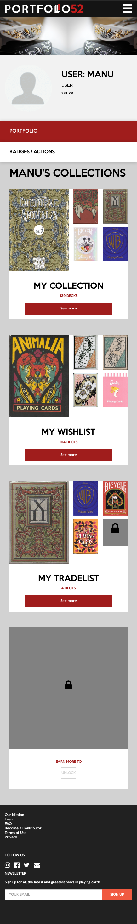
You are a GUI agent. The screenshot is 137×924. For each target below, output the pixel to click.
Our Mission (14, 815)
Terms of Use (15, 833)
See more (68, 308)
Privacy (11, 837)
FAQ (8, 823)
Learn (9, 819)
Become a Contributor (23, 828)
